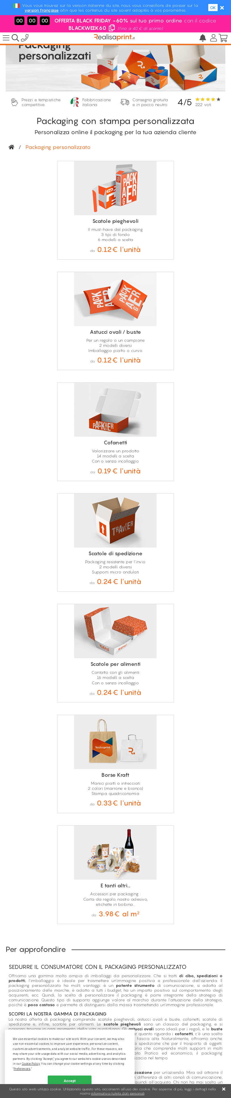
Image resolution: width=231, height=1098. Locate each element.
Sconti (81, 923)
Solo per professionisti (101, 851)
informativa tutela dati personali (118, 1093)
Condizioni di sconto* (96, 948)
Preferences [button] (22, 1068)
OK (213, 7)
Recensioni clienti (92, 942)
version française (41, 10)
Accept (70, 1081)
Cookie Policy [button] (31, 1063)
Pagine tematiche (92, 935)
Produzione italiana (98, 844)
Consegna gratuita (97, 837)
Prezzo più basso (92, 929)
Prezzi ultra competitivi (101, 858)
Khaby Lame (88, 954)
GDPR (159, 1070)
